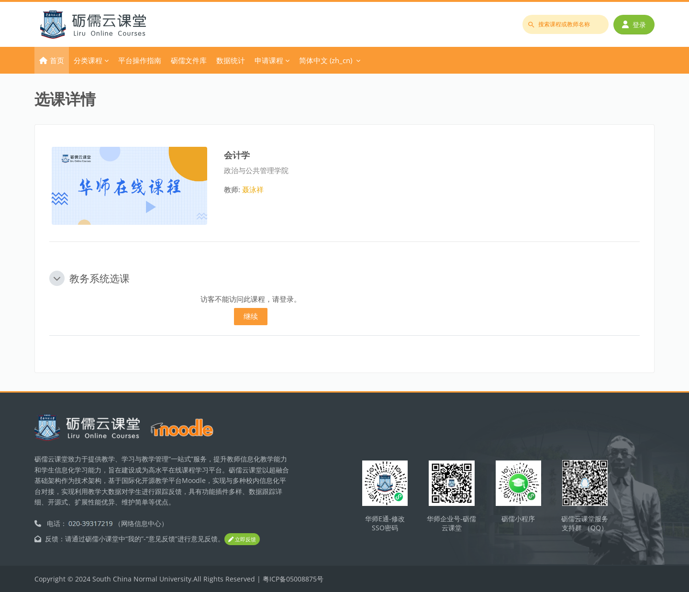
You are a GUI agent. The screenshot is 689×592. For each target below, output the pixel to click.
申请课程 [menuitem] (269, 60)
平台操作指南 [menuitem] (139, 60)
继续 (251, 316)
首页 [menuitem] (57, 60)
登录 (634, 24)
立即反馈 (242, 539)
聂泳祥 (253, 189)
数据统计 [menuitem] (230, 60)
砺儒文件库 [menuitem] (189, 60)
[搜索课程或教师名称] (565, 24)
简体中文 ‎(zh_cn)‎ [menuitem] (325, 60)
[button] (57, 278)
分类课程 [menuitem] (88, 60)
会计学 (237, 155)
